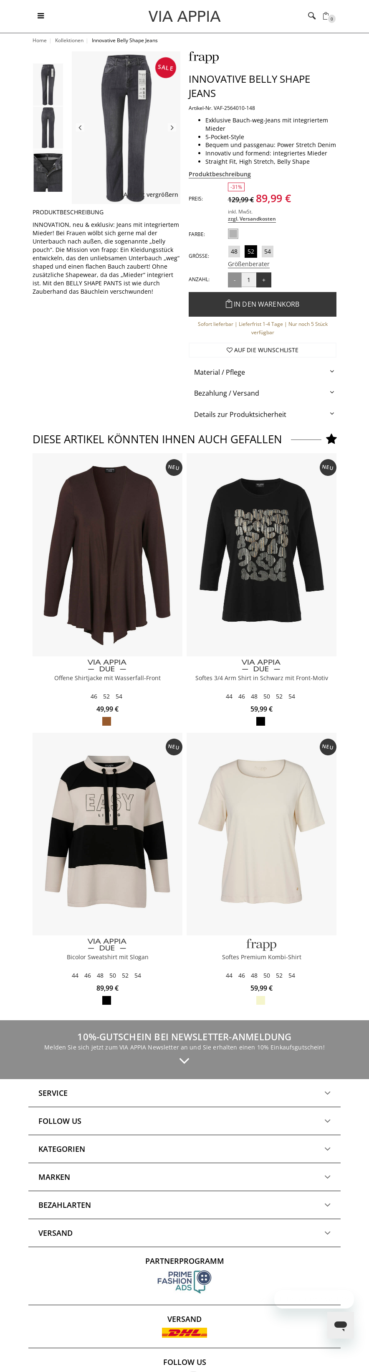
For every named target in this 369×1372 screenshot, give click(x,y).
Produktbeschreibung (220, 174)
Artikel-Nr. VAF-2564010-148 (222, 108)
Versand (55, 1233)
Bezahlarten (64, 1205)
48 (234, 251)
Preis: (196, 198)
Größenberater (249, 264)
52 (251, 251)
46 (94, 696)
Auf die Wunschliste (263, 350)
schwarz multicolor (260, 721)
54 (267, 251)
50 (266, 696)
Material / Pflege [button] (219, 372)
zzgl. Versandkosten (252, 218)
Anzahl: (199, 279)
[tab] (262, 372)
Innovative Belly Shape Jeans (249, 86)
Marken (54, 1177)
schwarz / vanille (106, 1000)
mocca (106, 721)
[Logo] (185, 15)
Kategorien (61, 1149)
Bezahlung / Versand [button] (226, 393)
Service (53, 1093)
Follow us (59, 1121)
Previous (80, 127)
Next (172, 127)
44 (229, 696)
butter (260, 1000)
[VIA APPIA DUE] (107, 666)
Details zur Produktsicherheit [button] (240, 414)
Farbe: (197, 234)
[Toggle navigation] (40, 16)
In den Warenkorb (263, 304)
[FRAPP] (261, 945)
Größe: (199, 255)
